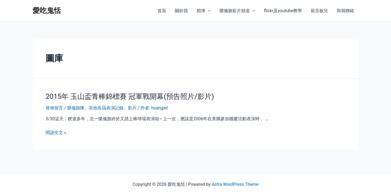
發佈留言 (54, 107)
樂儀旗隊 (75, 107)
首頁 (161, 10)
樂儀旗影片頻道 (234, 10)
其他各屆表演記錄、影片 (113, 107)
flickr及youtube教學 (283, 10)
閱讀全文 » (56, 132)
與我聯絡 (345, 10)
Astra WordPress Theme (235, 184)
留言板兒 (319, 10)
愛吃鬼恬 (47, 10)
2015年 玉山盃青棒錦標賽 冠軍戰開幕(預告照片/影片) (130, 96)
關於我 (181, 10)
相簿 (201, 10)
